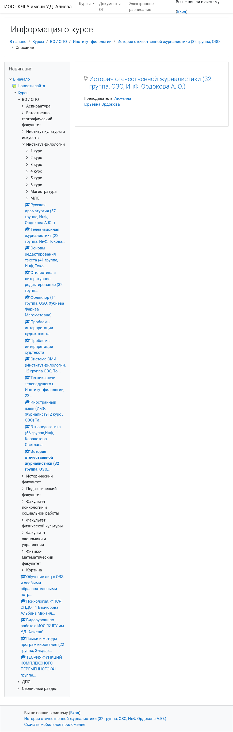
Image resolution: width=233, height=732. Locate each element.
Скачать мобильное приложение (54, 724)
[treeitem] (37, 79)
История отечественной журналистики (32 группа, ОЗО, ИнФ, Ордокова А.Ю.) (150, 82)
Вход (181, 11)
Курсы (38, 41)
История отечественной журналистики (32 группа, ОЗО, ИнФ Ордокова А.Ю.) (95, 718)
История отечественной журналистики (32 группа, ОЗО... (170, 41)
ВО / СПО (58, 41)
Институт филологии (92, 41)
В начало (18, 41)
